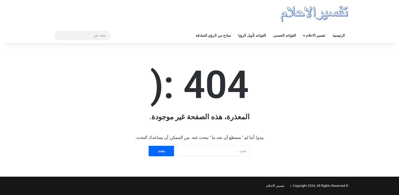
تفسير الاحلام (315, 35)
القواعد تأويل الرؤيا (252, 35)
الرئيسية (339, 35)
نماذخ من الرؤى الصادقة (213, 35)
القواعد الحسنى (284, 35)
